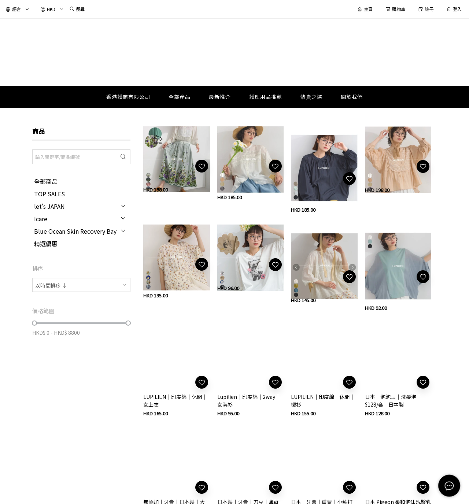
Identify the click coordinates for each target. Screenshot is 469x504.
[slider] (34, 323)
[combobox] (81, 285)
